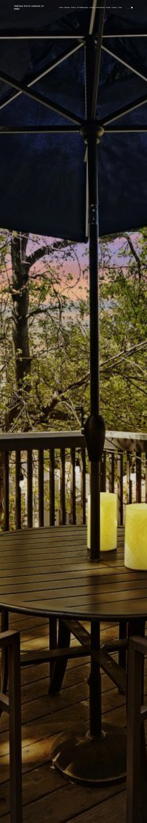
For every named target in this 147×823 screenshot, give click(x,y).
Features (67, 7)
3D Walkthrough (82, 7)
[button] (38, 819)
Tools (120, 7)
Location (92, 7)
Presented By (100, 7)
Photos (73, 7)
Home (61, 7)
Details (108, 7)
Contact (114, 7)
